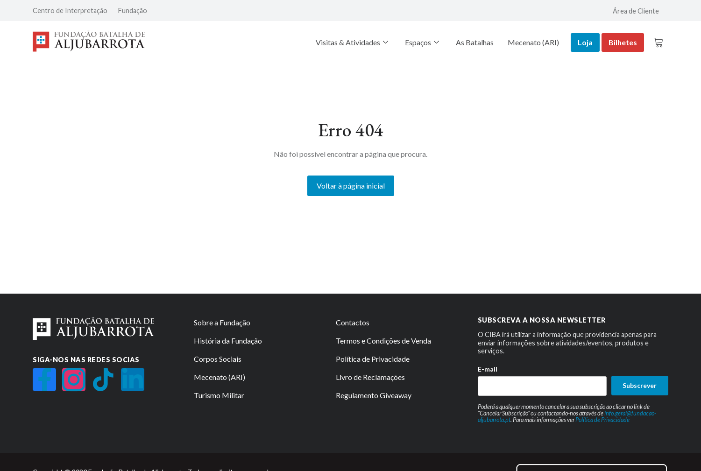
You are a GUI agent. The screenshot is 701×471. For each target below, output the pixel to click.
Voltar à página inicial (351, 185)
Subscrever (640, 385)
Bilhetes (623, 42)
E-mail (487, 369)
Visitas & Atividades (352, 42)
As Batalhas (475, 42)
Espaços (422, 42)
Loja (585, 42)
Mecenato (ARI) (533, 42)
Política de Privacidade (602, 419)
